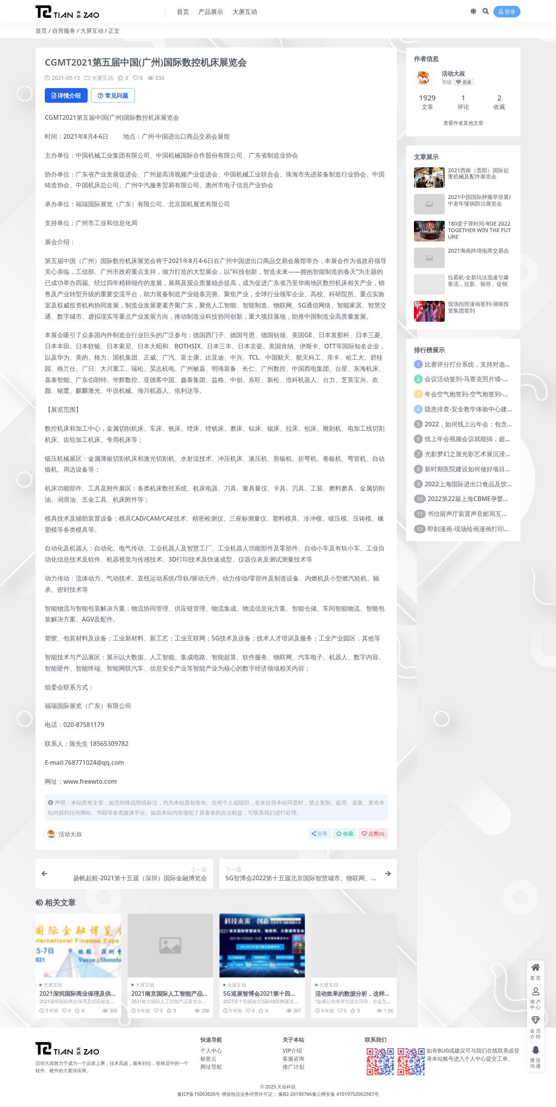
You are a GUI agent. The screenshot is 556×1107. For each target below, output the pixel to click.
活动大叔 (63, 834)
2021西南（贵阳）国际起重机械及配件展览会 (478, 173)
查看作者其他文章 (463, 123)
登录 (506, 12)
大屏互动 (91, 30)
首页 (41, 30)
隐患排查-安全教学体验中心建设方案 (475, 409)
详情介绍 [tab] (66, 95)
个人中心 (211, 1050)
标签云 (208, 1058)
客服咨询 (293, 1058)
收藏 (344, 834)
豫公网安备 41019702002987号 (345, 1094)
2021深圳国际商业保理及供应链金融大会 (78, 997)
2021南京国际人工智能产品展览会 (169, 997)
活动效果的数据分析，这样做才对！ (352, 997)
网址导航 (211, 1066)
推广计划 (293, 1066)
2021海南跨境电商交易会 (478, 250)
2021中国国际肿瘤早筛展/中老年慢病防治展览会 (479, 200)
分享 (319, 834)
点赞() (373, 834)
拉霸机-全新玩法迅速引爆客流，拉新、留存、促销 (478, 280)
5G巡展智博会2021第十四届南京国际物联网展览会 (259, 997)
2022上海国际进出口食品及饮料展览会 (478, 484)
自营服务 (63, 30)
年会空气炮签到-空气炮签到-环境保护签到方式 (488, 394)
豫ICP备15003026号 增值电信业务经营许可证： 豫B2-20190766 (244, 1094)
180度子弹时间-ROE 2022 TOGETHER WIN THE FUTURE (479, 230)
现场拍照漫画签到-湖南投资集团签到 (478, 307)
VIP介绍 (292, 1050)
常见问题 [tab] (113, 95)
